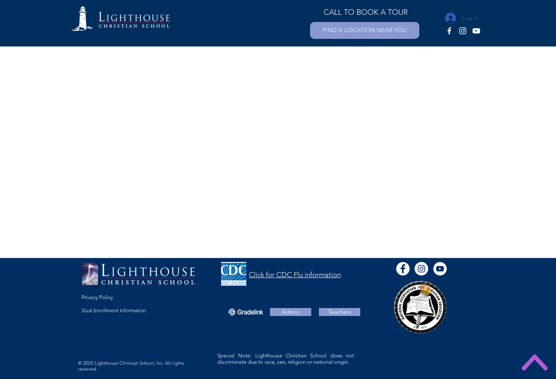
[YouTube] (476, 30)
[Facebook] (449, 30)
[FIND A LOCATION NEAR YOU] (364, 30)
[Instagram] (462, 30)
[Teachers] (339, 312)
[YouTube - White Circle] (440, 268)
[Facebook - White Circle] (403, 268)
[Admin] (290, 312)
